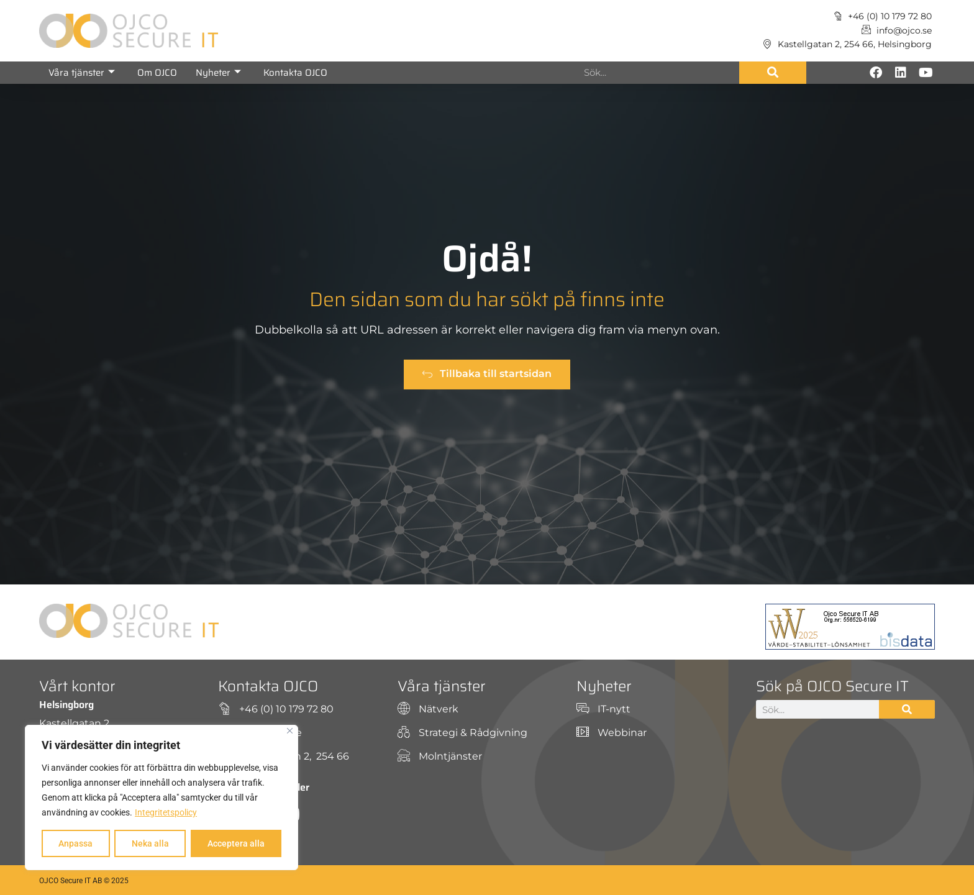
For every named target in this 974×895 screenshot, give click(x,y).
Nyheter (218, 72)
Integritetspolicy (166, 812)
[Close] (290, 731)
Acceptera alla (236, 843)
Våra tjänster (81, 72)
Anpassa (75, 843)
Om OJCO (157, 72)
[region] (161, 797)
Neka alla (149, 843)
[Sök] (772, 72)
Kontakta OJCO (295, 72)
